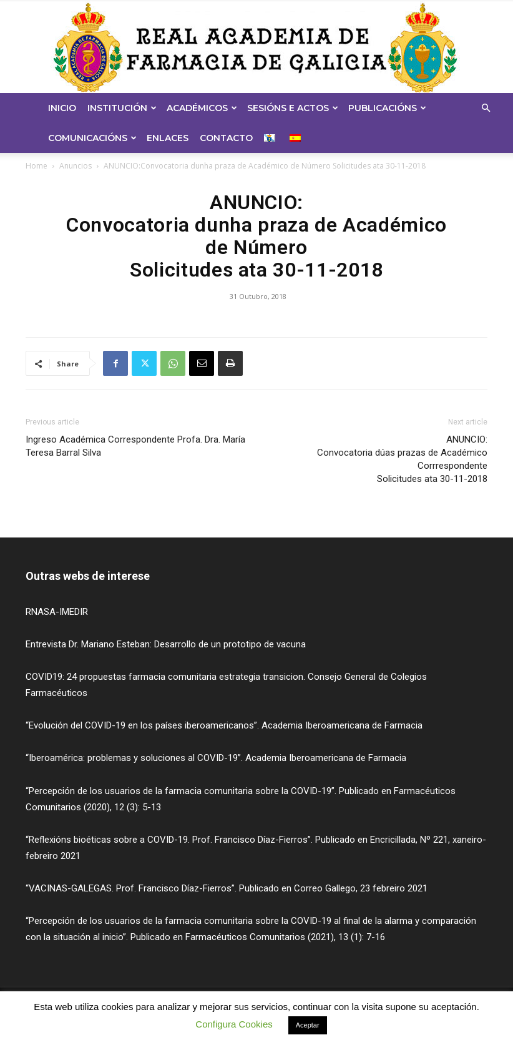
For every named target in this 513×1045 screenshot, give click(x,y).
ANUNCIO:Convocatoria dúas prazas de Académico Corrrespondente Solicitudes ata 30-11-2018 (402, 459)
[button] (486, 108)
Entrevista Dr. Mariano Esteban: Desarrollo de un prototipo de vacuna (166, 644)
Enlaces (167, 138)
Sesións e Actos (292, 108)
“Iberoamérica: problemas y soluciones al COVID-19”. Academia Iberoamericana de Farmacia (216, 757)
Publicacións (387, 108)
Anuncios (75, 165)
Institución (122, 108)
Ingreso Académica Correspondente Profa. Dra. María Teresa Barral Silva (135, 446)
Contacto (226, 138)
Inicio (62, 108)
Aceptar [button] (308, 1025)
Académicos (202, 108)
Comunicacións (92, 138)
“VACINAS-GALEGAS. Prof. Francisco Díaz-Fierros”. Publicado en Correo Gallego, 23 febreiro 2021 (227, 888)
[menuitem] (271, 138)
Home (36, 165)
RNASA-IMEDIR (57, 611)
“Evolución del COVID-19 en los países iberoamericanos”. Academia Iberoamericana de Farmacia (224, 725)
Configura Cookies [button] (233, 1024)
